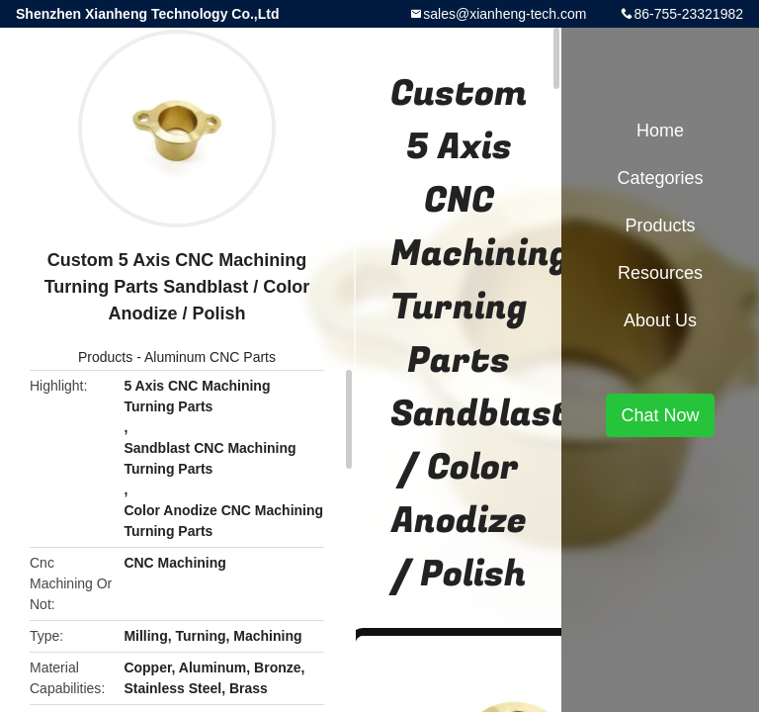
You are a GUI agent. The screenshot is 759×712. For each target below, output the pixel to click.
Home (660, 130)
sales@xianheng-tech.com (504, 14)
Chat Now (660, 415)
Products (105, 357)
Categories (660, 178)
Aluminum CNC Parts (210, 357)
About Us (660, 320)
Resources (660, 273)
